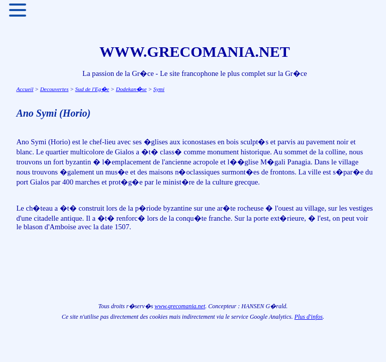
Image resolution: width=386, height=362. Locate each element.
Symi (158, 89)
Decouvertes (54, 89)
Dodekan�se (131, 89)
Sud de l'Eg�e (92, 89)
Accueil (24, 89)
